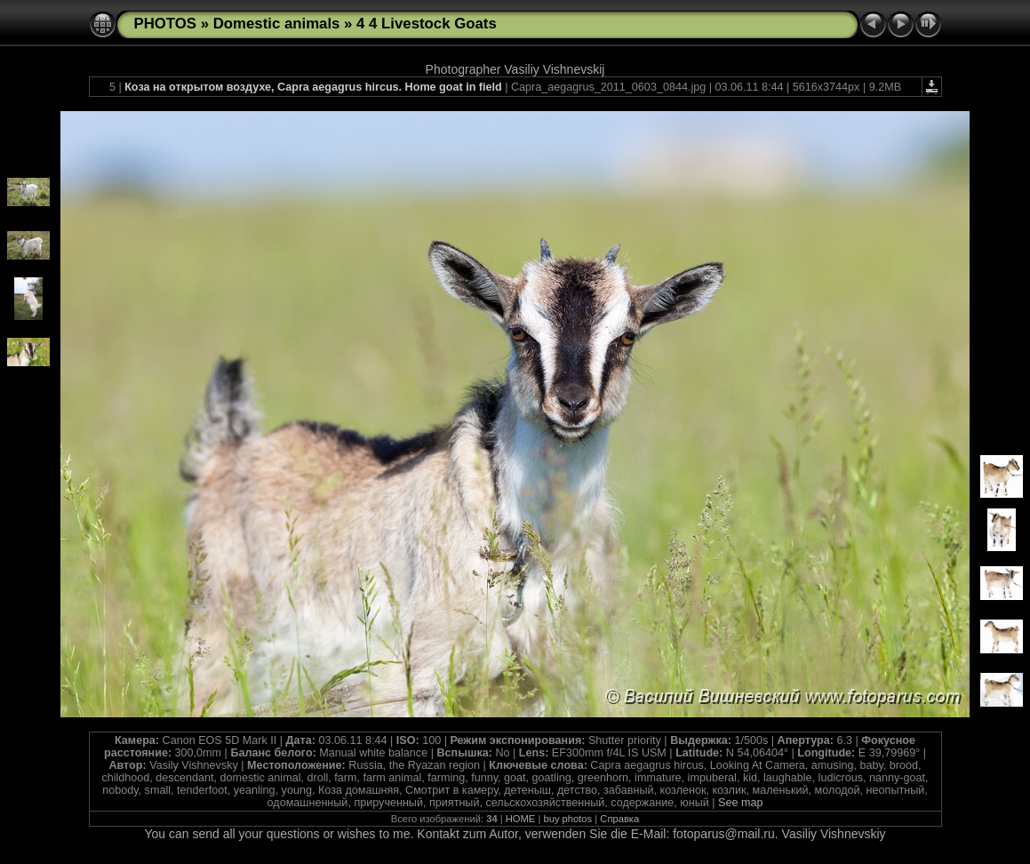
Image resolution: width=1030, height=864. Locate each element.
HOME (521, 818)
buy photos (567, 818)
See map (740, 802)
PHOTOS (165, 23)
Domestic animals (276, 23)
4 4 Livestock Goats (426, 23)
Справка (619, 818)
